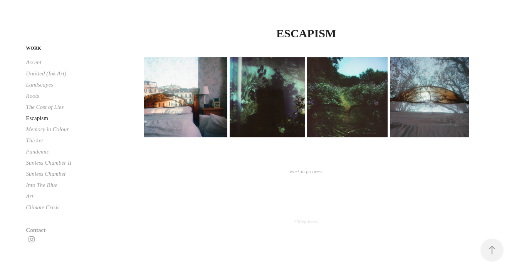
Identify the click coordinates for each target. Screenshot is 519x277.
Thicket (34, 140)
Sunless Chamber (46, 174)
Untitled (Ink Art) (46, 73)
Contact (35, 230)
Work (33, 48)
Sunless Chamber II (48, 163)
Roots (32, 96)
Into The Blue (41, 185)
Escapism (37, 118)
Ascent (33, 62)
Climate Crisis (42, 207)
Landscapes (39, 85)
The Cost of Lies (45, 107)
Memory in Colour (47, 129)
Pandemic (37, 152)
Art (29, 196)
